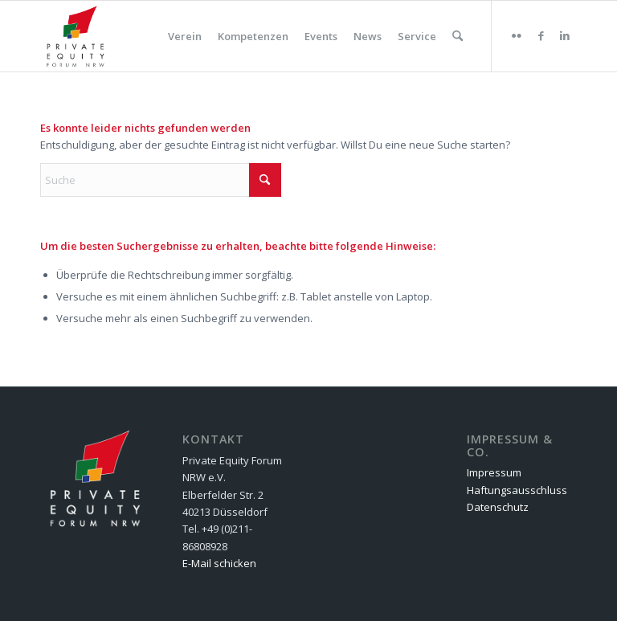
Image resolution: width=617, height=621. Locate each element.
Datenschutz (498, 507)
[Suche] (457, 36)
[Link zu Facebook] (541, 35)
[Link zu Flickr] (517, 35)
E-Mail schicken (219, 563)
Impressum (494, 472)
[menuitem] (185, 36)
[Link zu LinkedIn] (565, 35)
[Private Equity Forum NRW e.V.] (75, 36)
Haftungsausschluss (517, 490)
